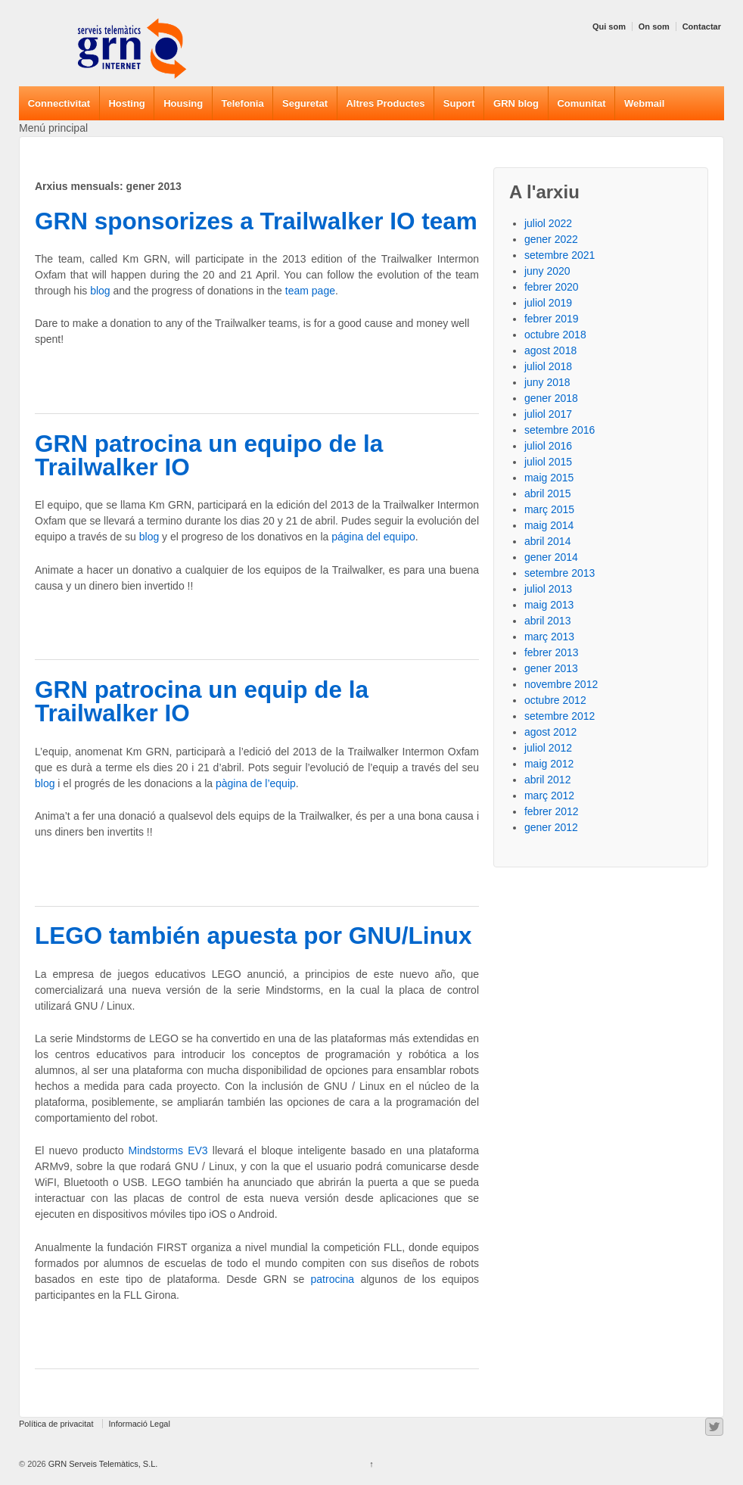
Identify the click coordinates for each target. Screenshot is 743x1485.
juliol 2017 (548, 414)
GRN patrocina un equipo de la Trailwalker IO (209, 455)
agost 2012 (550, 732)
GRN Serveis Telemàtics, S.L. (102, 1463)
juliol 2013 (548, 589)
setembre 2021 (559, 255)
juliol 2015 (548, 462)
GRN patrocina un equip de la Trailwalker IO (201, 701)
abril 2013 (547, 621)
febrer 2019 (551, 319)
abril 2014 (547, 541)
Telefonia (243, 103)
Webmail (644, 103)
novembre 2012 (561, 684)
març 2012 (549, 795)
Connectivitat (59, 103)
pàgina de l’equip (256, 783)
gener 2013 (551, 668)
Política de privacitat (56, 1423)
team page (310, 291)
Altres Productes (385, 103)
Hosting (126, 103)
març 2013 (549, 636)
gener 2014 (551, 557)
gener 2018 (551, 398)
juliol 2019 (548, 303)
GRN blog (516, 103)
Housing (183, 103)
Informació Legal (139, 1423)
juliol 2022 (548, 223)
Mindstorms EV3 (168, 1150)
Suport (459, 103)
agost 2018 (550, 350)
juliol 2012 (548, 748)
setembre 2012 (559, 716)
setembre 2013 (559, 573)
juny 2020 (547, 271)
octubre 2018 (555, 334)
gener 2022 (551, 239)
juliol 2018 (548, 366)
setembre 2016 (559, 430)
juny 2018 (547, 382)
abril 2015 (547, 493)
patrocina (333, 1279)
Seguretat (305, 103)
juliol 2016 (548, 446)
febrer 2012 (551, 811)
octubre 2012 (555, 700)
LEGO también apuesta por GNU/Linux (253, 935)
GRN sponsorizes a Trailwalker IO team (256, 221)
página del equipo (373, 537)
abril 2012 (547, 780)
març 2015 (549, 509)
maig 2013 (549, 605)
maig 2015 (549, 478)
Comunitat (581, 103)
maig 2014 (549, 525)
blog (100, 291)
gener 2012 (551, 827)
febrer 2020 (551, 287)
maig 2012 (549, 764)
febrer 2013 (551, 652)
